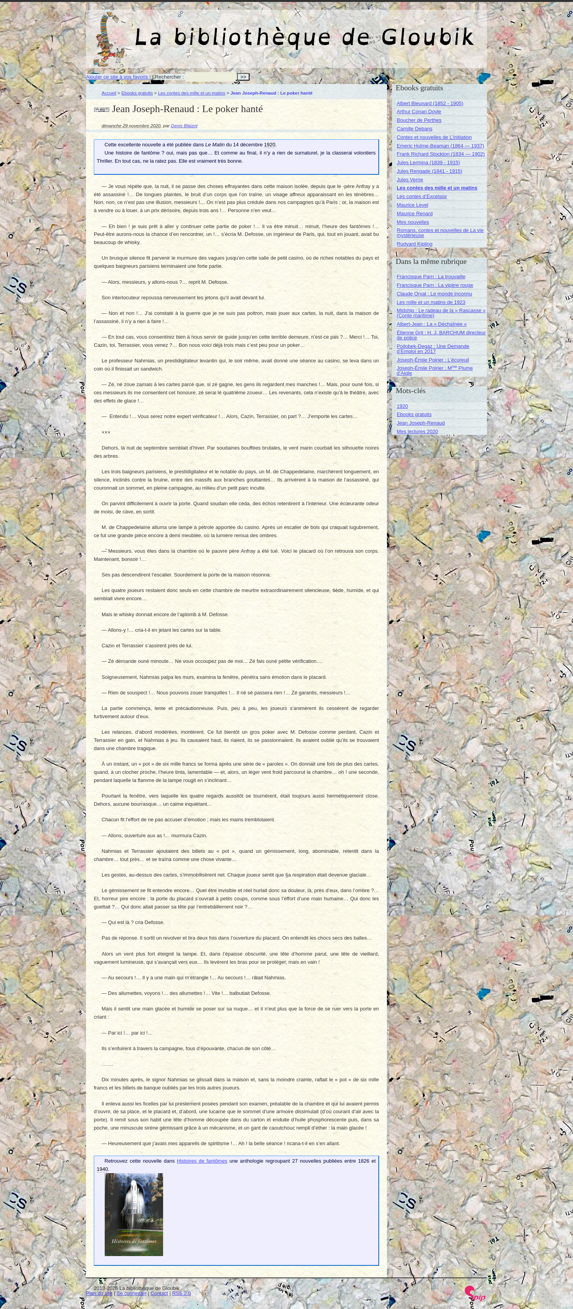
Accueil (109, 92)
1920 (402, 406)
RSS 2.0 (181, 1293)
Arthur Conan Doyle (419, 111)
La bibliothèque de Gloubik (369, 30)
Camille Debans (414, 129)
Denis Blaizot (184, 125)
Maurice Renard (415, 213)
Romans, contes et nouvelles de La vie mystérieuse (440, 232)
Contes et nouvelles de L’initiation (434, 137)
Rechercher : (169, 77)
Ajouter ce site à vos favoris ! (118, 77)
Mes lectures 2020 (417, 431)
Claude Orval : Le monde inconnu (434, 294)
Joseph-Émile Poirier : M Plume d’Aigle (435, 370)
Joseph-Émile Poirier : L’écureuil (433, 360)
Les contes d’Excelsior (422, 196)
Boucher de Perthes (419, 120)
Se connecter (132, 1293)
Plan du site (99, 1293)
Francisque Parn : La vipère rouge (435, 285)
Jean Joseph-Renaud (421, 423)
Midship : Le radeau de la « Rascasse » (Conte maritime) (441, 312)
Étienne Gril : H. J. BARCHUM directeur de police (441, 335)
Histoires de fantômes (202, 1161)
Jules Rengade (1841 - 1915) (429, 171)
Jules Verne (410, 180)
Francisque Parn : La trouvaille (431, 276)
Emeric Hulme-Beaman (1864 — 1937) (440, 146)
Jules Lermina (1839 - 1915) (428, 162)
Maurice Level (412, 205)
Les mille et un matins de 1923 (431, 302)
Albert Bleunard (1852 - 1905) (430, 103)
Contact (159, 1293)
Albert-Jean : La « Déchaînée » (432, 324)
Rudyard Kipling (414, 244)
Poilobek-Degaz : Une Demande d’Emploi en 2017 (433, 348)
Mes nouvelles (413, 222)
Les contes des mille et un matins (191, 92)
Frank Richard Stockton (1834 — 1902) (441, 154)
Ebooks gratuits (137, 92)
